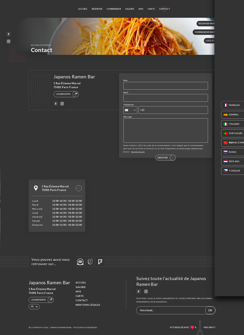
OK (210, 310)
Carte (151, 9)
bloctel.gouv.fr (138, 156)
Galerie (129, 9)
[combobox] (130, 110)
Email (125, 92)
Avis (140, 9)
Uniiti (211, 327)
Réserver (97, 9)
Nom (125, 80)
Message (127, 117)
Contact (164, 9)
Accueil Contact (41, 45)
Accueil (82, 9)
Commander (114, 9)
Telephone (128, 105)
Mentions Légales (88, 305)
